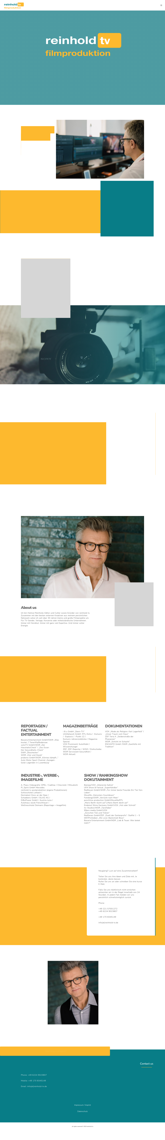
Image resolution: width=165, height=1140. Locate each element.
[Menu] (160, 5)
